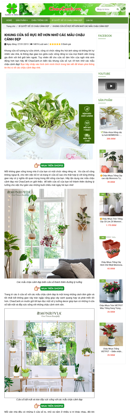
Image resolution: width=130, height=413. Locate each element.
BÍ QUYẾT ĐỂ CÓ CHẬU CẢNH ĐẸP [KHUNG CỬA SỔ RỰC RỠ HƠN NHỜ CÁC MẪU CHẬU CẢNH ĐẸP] (34, 26)
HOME (9, 20)
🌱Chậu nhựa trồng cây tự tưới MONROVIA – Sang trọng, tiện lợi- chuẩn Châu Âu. (111, 134)
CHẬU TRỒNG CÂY (39, 20)
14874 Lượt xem (39, 44)
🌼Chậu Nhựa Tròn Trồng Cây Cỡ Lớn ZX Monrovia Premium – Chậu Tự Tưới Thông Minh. (111, 220)
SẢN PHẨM (22, 20)
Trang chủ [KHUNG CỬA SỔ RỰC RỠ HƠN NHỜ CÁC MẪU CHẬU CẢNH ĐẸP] (10, 26)
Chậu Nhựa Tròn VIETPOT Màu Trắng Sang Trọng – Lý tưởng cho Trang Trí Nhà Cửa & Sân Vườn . (111, 307)
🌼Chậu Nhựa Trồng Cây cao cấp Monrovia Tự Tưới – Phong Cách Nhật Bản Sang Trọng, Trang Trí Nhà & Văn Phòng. (111, 177)
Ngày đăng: (10, 44)
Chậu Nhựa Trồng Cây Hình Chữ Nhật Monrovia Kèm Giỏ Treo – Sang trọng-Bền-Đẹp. (111, 263)
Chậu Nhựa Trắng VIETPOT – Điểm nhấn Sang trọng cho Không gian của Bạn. (111, 350)
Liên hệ (89, 20)
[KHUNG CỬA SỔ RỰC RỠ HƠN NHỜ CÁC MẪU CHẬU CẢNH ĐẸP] (65, 9)
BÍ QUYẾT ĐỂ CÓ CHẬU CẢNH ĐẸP (67, 20)
